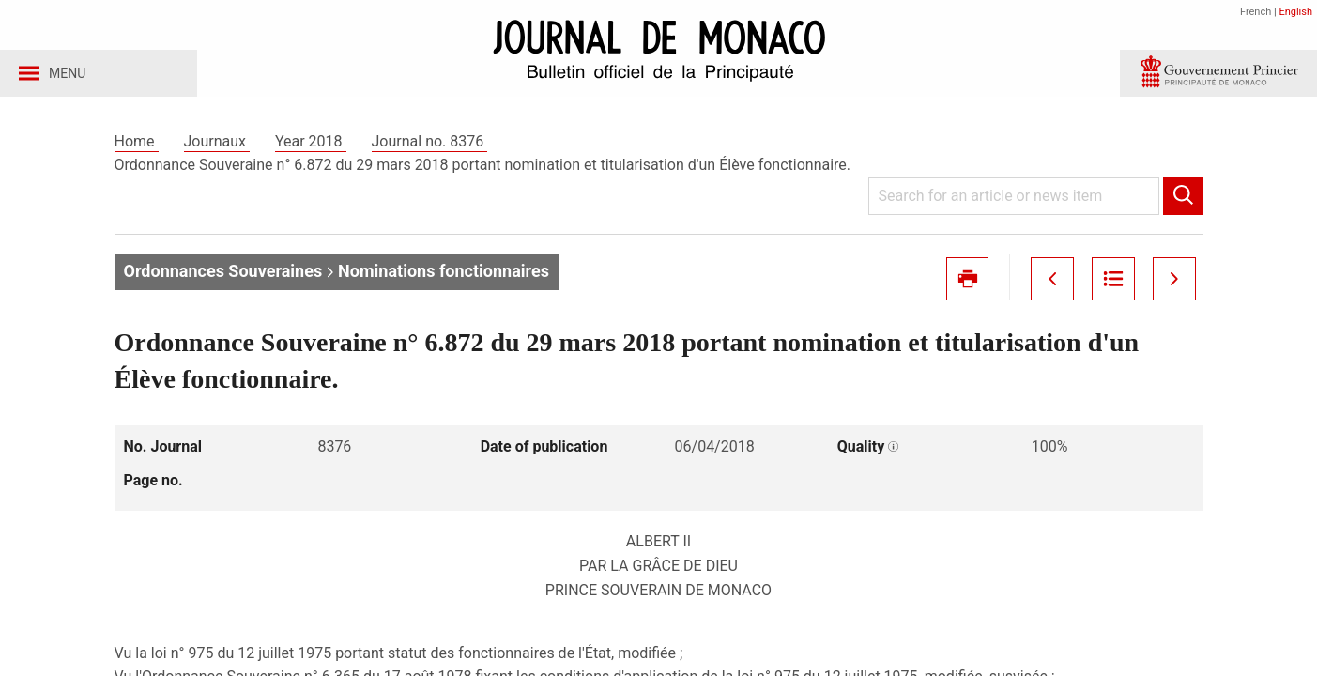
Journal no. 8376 (430, 149)
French (1255, 12)
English (1295, 12)
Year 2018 (310, 149)
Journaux (217, 149)
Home (137, 149)
